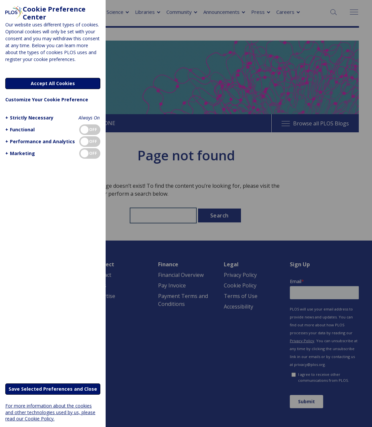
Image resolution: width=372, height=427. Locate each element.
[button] (28, 118)
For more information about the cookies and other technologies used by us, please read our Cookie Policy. (50, 412)
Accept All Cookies (53, 83)
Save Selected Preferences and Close (53, 389)
